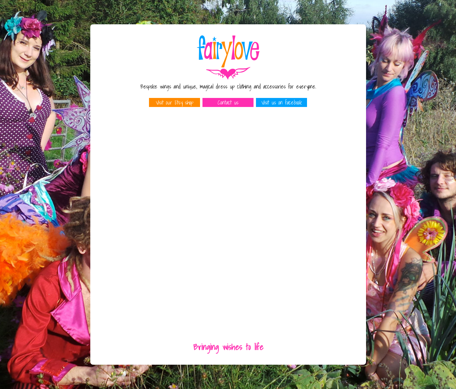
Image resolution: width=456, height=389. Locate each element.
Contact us (228, 102)
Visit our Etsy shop (174, 102)
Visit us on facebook (282, 102)
